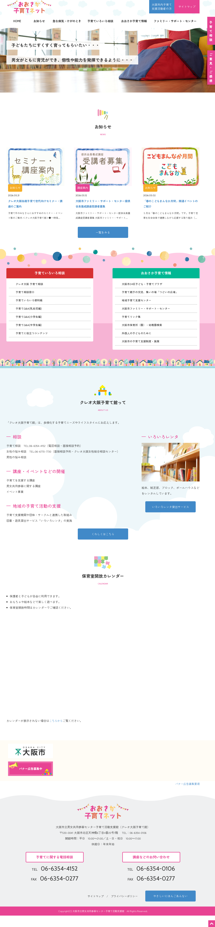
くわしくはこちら (103, 544)
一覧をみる (103, 233)
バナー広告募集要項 (187, 794)
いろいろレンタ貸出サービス (170, 517)
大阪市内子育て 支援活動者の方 (162, 6)
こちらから (56, 731)
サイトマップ (187, 6)
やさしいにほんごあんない (170, 907)
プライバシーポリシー (125, 907)
